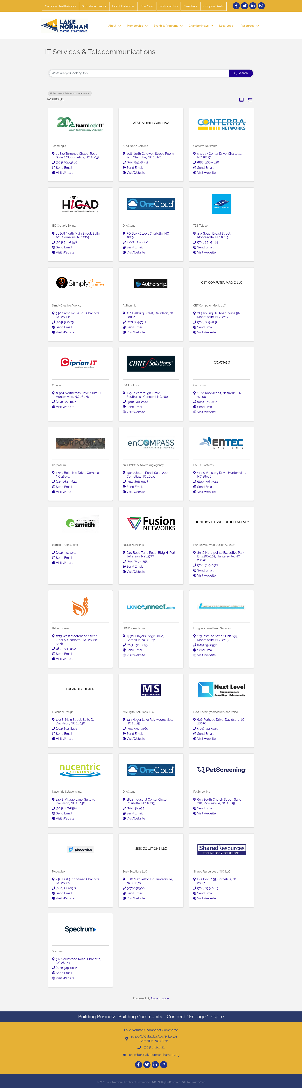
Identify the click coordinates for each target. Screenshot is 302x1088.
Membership (135, 25)
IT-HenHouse (60, 628)
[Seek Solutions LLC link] (151, 849)
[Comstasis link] (222, 363)
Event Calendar (123, 6)
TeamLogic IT (60, 145)
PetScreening (201, 791)
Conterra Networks (205, 145)
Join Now (146, 6)
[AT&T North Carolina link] (151, 123)
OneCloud (129, 225)
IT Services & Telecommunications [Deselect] (69, 93)
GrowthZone (160, 998)
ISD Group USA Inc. (64, 225)
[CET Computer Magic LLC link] (221, 283)
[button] (241, 100)
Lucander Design (63, 712)
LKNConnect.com (134, 628)
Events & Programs (166, 25)
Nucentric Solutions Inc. (67, 791)
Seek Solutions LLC (135, 871)
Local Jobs (226, 25)
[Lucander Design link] (80, 689)
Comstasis (199, 385)
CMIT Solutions (132, 385)
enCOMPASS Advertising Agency (143, 465)
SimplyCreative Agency (66, 305)
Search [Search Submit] (241, 73)
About (112, 25)
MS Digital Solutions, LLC (138, 712)
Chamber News (198, 25)
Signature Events (94, 6)
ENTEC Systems (203, 465)
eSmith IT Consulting (65, 544)
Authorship (129, 305)
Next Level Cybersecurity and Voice (215, 712)
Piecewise (58, 871)
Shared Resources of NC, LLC (211, 871)
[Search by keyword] (139, 73)
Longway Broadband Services (212, 628)
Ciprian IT (58, 385)
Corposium (59, 465)
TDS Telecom (201, 225)
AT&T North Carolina (135, 145)
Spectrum (58, 951)
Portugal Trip (168, 6)
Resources (247, 25)
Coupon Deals (213, 6)
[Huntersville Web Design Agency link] (221, 522)
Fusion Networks (133, 544)
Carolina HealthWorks (60, 6)
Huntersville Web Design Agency (214, 544)
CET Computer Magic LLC (209, 305)
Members (190, 6)
